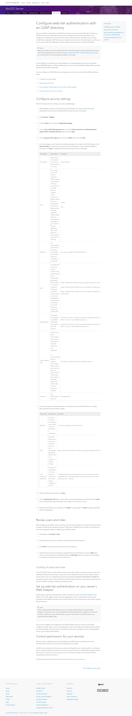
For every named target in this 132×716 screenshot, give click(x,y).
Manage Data (33, 13)
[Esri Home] (101, 684)
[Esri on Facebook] (101, 690)
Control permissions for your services (50, 91)
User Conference (72, 696)
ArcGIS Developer (41, 699)
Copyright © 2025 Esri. (12, 712)
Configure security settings (47, 79)
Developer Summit (72, 699)
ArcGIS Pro (39, 691)
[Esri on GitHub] (104, 690)
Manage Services (45, 13)
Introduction (16, 13)
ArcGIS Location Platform (44, 696)
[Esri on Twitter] (98, 690)
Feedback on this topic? (93, 668)
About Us (69, 688)
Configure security (77, 501)
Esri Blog (69, 693)
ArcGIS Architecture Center (44, 707)
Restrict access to (60, 557)
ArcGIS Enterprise (12, 3)
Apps (47, 3)
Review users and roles (46, 83)
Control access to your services (75, 659)
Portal (23, 3)
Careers (69, 691)
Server (8, 693)
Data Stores (35, 3)
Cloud (42, 3)
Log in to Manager (80, 111)
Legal (45, 712)
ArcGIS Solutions (41, 702)
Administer (56, 13)
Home (8, 13)
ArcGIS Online (40, 688)
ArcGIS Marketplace (42, 705)
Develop (64, 13)
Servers (28, 3)
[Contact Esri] (107, 690)
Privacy (31, 712)
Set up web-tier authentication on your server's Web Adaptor (58, 87)
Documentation (10, 705)
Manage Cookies (38, 712)
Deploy (25, 13)
